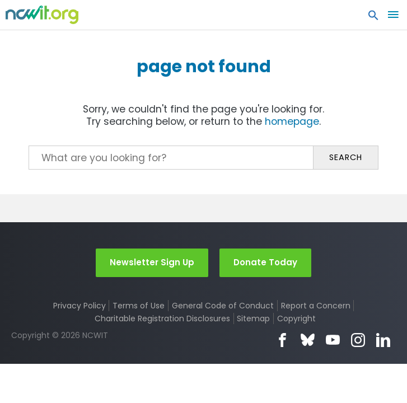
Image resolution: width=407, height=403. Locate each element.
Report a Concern (315, 305)
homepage (292, 121)
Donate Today (265, 262)
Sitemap (253, 318)
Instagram (358, 340)
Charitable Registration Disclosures (162, 318)
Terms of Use (139, 305)
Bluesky (308, 340)
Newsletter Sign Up (152, 262)
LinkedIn (383, 340)
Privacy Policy (79, 305)
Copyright (296, 318)
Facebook (282, 340)
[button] (373, 18)
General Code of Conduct (223, 305)
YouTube (333, 340)
